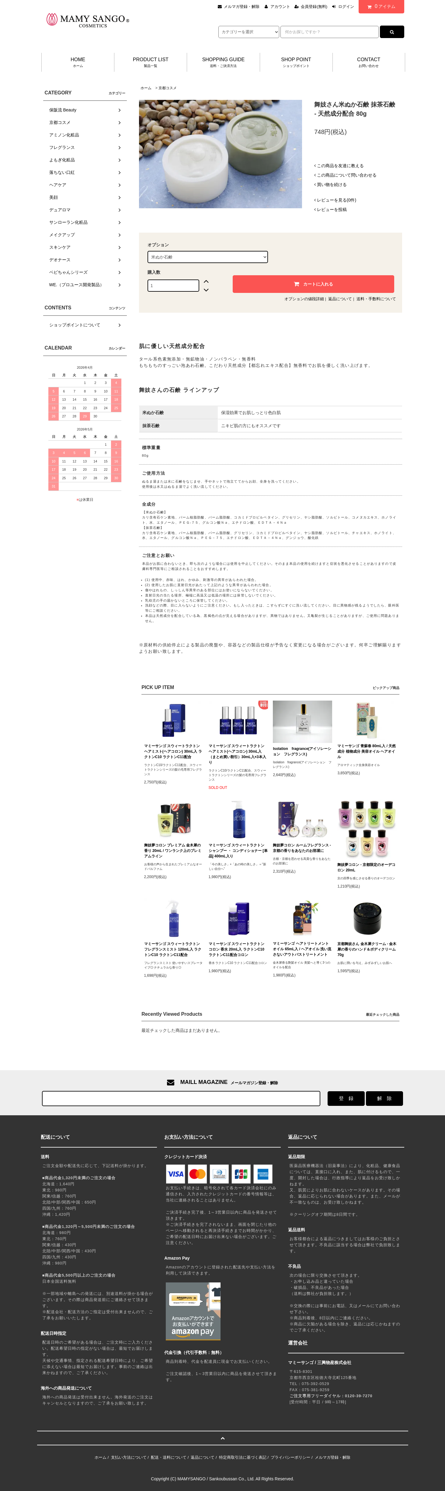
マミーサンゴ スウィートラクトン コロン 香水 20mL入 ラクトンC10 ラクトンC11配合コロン (236, 949)
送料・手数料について (376, 299)
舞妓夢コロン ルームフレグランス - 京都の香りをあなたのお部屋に (302, 848)
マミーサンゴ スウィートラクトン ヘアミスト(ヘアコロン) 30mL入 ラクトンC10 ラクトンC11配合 (173, 751)
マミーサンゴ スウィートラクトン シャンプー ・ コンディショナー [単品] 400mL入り (238, 850)
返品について (340, 299)
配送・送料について (168, 1457)
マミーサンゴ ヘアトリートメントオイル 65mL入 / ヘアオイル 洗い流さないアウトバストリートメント (302, 949)
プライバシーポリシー (290, 1457)
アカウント (280, 6)
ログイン (346, 6)
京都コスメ (167, 88)
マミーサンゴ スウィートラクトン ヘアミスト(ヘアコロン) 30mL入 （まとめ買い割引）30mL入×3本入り (237, 754)
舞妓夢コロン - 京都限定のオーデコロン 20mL (366, 867)
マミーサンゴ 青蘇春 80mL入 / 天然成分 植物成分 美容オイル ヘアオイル (366, 751)
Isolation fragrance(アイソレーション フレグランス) (302, 751)
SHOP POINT (296, 63)
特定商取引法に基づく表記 (242, 1457)
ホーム (146, 88)
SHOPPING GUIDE (223, 63)
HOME (78, 63)
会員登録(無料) (314, 6)
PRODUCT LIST (150, 63)
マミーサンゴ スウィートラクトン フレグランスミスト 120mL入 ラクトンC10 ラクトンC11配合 (173, 949)
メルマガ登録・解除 (241, 6)
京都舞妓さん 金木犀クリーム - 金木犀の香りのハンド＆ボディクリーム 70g (366, 949)
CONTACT (369, 63)
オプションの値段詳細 (304, 299)
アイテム (380, 6)
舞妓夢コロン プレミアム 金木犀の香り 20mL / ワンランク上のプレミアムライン (172, 850)
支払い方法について (129, 1457)
